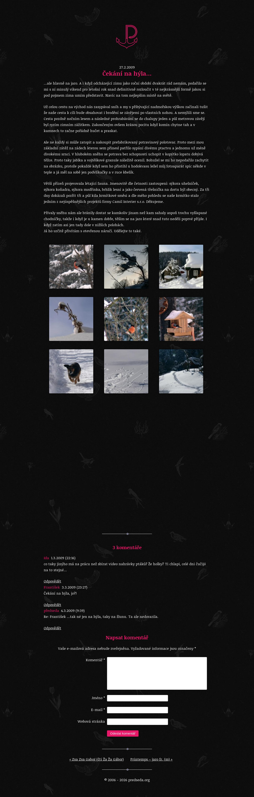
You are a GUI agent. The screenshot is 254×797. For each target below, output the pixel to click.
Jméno (98, 701)
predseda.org (127, 36)
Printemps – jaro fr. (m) (151, 762)
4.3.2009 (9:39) (73, 610)
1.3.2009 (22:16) (63, 557)
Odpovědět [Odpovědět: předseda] (52, 628)
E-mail (98, 713)
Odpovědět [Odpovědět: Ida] (52, 581)
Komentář (95, 659)
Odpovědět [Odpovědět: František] (52, 604)
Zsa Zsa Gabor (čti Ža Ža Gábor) (96, 762)
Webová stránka (91, 724)
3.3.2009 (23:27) (74, 587)
